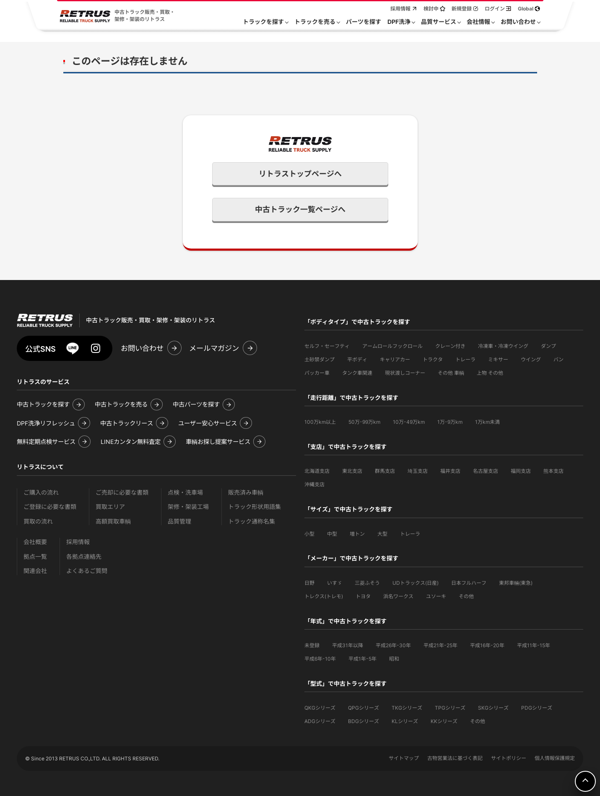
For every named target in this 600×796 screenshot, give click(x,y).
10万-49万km (409, 422)
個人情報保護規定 (555, 758)
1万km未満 (487, 422)
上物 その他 (490, 373)
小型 (309, 534)
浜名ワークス (398, 596)
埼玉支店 (418, 471)
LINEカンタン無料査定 (131, 441)
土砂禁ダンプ (319, 359)
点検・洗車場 (185, 492)
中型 (332, 534)
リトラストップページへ (300, 173)
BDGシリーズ (363, 721)
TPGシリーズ (450, 708)
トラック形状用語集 (254, 506)
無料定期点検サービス (46, 441)
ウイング (531, 359)
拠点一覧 (35, 556)
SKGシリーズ (493, 708)
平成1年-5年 (362, 659)
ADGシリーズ (319, 721)
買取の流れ (38, 521)
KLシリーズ (405, 721)
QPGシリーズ (363, 708)
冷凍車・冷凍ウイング (503, 346)
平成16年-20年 (487, 645)
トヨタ (363, 596)
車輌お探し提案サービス (218, 441)
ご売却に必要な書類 (122, 492)
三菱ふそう (367, 583)
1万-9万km (449, 422)
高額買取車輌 (113, 521)
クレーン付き (450, 346)
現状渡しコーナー (405, 373)
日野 (309, 583)
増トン (357, 534)
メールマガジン (214, 348)
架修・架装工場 (188, 506)
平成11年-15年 (533, 645)
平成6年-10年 (320, 659)
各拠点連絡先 (83, 556)
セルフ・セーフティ (327, 346)
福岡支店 (521, 471)
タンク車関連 (357, 373)
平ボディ (357, 359)
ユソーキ (436, 596)
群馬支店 (385, 471)
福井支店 (450, 471)
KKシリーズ (444, 721)
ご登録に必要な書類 (49, 506)
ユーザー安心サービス (207, 423)
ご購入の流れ (41, 492)
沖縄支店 (314, 484)
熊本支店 (553, 471)
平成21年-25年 (440, 645)
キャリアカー (395, 359)
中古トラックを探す (43, 404)
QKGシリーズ (319, 708)
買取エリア (110, 506)
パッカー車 (317, 373)
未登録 (311, 645)
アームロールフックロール (392, 346)
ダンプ (548, 346)
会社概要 (35, 541)
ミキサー (498, 359)
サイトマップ (404, 758)
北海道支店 (317, 471)
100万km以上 (320, 422)
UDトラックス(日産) (415, 583)
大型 (382, 534)
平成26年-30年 (393, 645)
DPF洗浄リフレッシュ (46, 423)
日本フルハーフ (468, 583)
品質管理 (179, 521)
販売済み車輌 (245, 492)
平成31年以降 (347, 645)
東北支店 (352, 471)
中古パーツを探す (196, 404)
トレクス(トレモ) (323, 596)
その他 (466, 596)
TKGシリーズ (407, 708)
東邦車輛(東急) (515, 583)
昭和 (394, 659)
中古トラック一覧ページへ (300, 209)
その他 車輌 (451, 373)
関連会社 (35, 570)
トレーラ (465, 359)
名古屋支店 (485, 471)
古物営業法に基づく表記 (455, 758)
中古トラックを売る (121, 404)
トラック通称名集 (251, 521)
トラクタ (433, 359)
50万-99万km (364, 422)
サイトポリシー (508, 758)
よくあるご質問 (86, 570)
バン (558, 359)
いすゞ (334, 583)
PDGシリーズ (536, 708)
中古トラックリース (126, 423)
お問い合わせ (142, 348)
